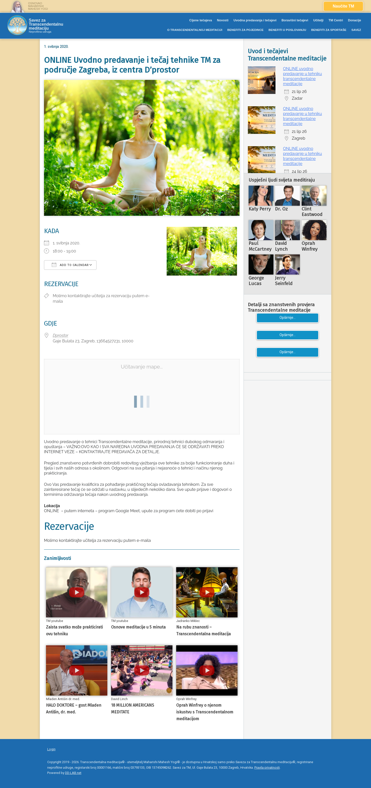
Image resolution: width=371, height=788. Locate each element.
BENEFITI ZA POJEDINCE (245, 30)
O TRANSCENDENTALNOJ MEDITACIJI (194, 30)
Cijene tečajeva (200, 20)
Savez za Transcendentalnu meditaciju (46, 24)
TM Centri (336, 20)
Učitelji (318, 20)
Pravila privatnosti (267, 767)
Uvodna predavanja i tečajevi (255, 20)
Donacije (354, 20)
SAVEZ (356, 30)
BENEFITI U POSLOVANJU (287, 30)
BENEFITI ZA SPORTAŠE (328, 30)
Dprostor (60, 335)
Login (51, 749)
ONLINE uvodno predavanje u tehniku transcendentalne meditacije (302, 76)
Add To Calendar (70, 264)
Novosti (222, 20)
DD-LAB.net (73, 773)
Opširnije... (288, 318)
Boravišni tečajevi (295, 20)
